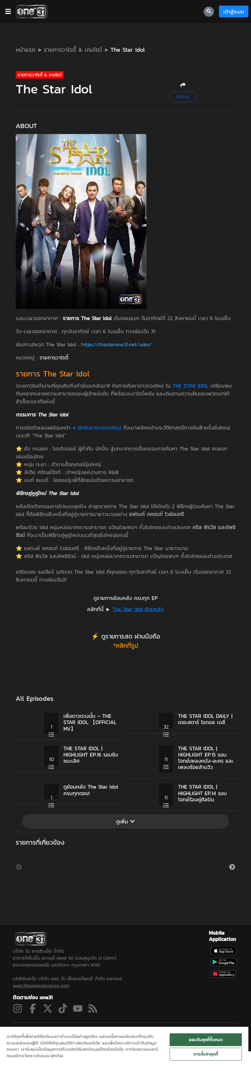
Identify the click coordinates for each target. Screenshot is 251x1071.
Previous (19, 875)
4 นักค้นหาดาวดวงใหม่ (97, 427)
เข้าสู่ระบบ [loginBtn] (233, 11)
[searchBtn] (209, 12)
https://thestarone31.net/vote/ (116, 344)
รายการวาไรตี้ (54, 357)
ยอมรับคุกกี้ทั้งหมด (206, 1040)
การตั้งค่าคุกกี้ (205, 1054)
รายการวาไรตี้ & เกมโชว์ (73, 49)
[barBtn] (8, 11)
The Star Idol (127, 49)
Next (232, 875)
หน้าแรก (25, 49)
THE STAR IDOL (191, 386)
